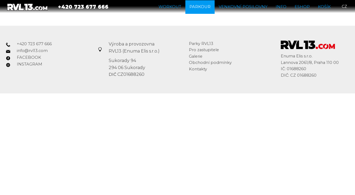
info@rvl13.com (32, 50)
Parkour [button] (200, 6)
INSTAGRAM (29, 64)
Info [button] (281, 6)
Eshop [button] (302, 6)
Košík (324, 6)
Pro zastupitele (204, 49)
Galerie (195, 56)
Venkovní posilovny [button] (243, 6)
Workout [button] (170, 6)
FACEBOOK (29, 57)
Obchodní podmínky (210, 62)
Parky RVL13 (201, 43)
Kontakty (198, 69)
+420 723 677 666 (34, 43)
